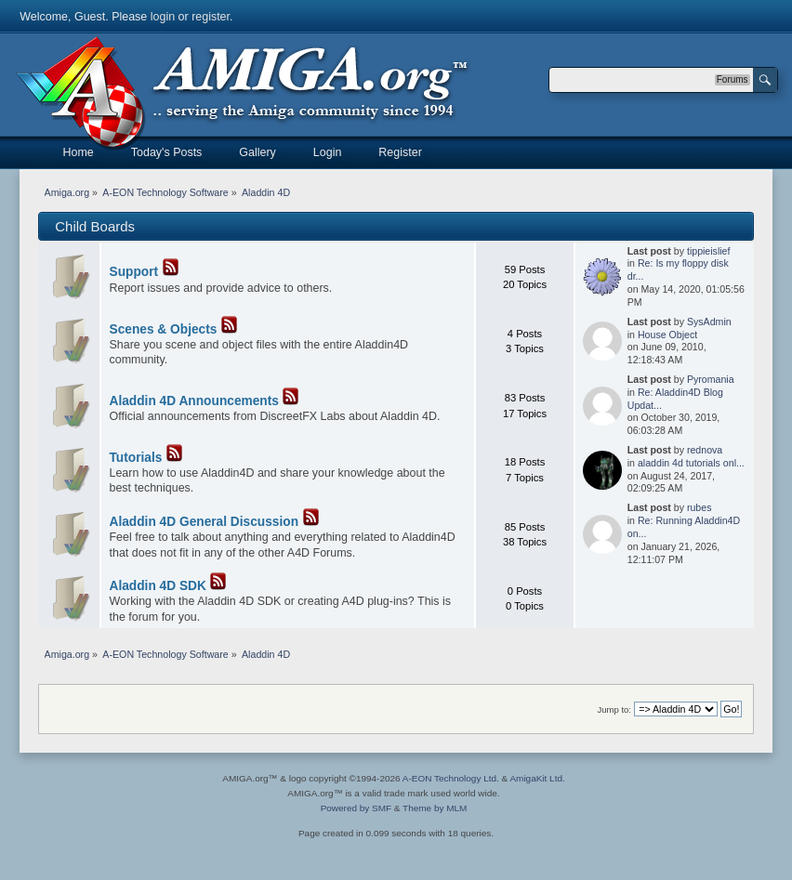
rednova (704, 449)
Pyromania (710, 379)
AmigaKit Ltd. (536, 778)
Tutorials (136, 458)
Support (134, 272)
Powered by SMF (356, 808)
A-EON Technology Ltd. (451, 778)
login (163, 16)
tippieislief (709, 250)
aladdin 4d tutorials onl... (691, 462)
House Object (667, 334)
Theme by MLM (435, 808)
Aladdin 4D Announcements (194, 401)
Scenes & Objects (164, 329)
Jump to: (614, 709)
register (210, 16)
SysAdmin (709, 321)
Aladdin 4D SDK (158, 586)
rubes (699, 507)
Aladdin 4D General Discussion (204, 522)
